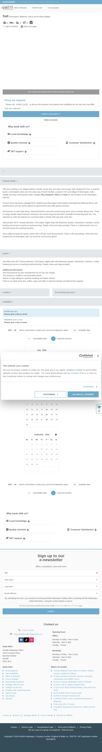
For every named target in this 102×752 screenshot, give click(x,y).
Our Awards (10, 696)
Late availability (11, 673)
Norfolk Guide (77, 8)
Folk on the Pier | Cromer (64, 704)
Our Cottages (31, 8)
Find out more (67, 730)
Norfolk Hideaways (8, 8)
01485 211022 (9, 2)
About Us (16, 715)
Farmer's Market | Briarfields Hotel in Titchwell (72, 682)
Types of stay (10, 693)
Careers (14, 727)
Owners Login (27, 727)
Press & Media (47, 715)
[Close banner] (98, 356)
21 (47, 415)
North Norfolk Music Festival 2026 (68, 693)
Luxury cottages (11, 679)
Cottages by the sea (13, 687)
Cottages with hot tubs (14, 685)
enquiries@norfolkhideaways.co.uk (28, 634)
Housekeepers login (45, 727)
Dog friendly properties (14, 682)
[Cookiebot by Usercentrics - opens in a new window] (81, 356)
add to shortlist (12, 26)
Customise (88, 387)
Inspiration (45, 8)
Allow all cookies (83, 394)
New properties (11, 671)
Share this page (30, 26)
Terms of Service (72, 605)
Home (18, 8)
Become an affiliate (64, 715)
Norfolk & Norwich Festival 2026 (67, 696)
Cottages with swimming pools (17, 690)
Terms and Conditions (67, 727)
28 (47, 420)
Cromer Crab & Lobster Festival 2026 (69, 685)
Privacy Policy (59, 605)
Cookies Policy (78, 373)
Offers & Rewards (60, 8)
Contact (6, 715)
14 (47, 409)
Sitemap (8, 699)
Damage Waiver (30, 715)
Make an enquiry (51, 120)
